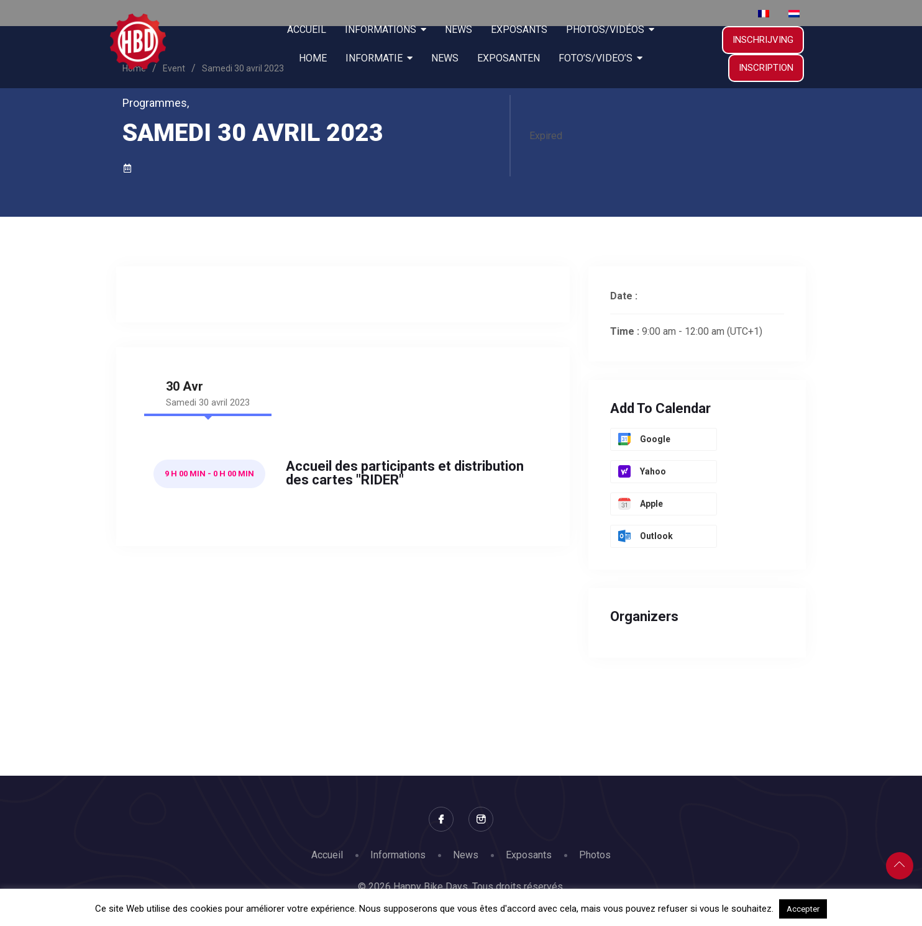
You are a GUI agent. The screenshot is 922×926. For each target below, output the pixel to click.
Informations (398, 855)
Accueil (327, 855)
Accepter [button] (803, 909)
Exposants (529, 855)
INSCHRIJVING (763, 39)
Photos (595, 855)
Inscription (766, 67)
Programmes (155, 102)
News (465, 855)
